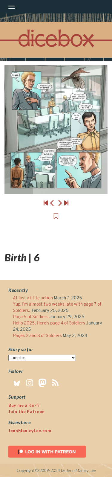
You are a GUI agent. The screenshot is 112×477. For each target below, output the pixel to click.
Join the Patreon (26, 411)
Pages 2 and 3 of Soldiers (37, 336)
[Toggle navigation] (12, 6)
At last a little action (33, 298)
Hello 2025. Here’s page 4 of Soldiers (49, 323)
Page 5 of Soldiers (30, 317)
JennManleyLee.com (29, 430)
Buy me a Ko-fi (24, 405)
